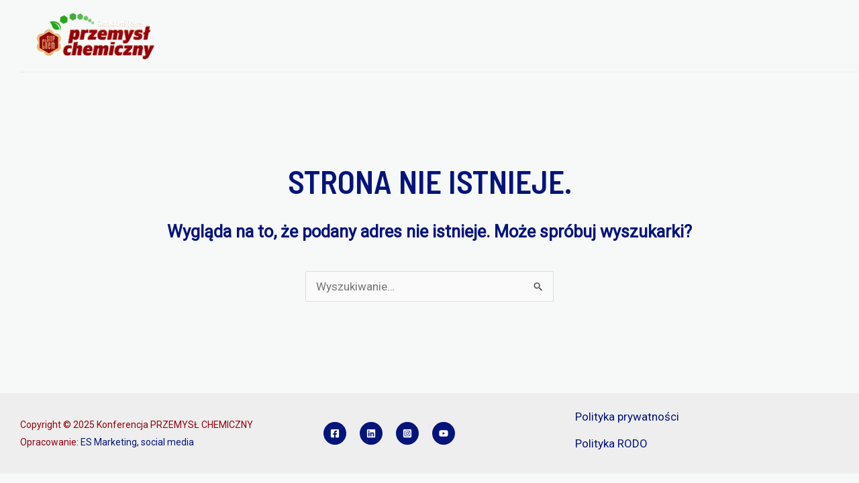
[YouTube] (443, 433)
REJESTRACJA (465, 19)
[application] (273, 19)
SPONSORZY (663, 19)
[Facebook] (334, 433)
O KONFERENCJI (237, 19)
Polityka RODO (611, 443)
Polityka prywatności (627, 416)
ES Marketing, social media (137, 442)
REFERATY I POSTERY (566, 19)
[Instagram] (407, 433)
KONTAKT (216, 54)
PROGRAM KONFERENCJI (356, 19)
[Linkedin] (371, 433)
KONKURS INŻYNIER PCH (767, 19)
